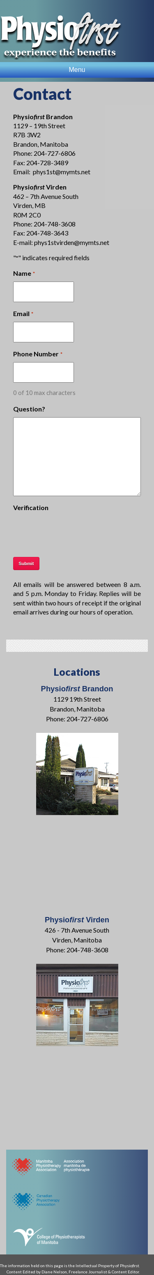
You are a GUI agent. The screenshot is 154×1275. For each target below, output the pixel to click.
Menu (77, 69)
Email (23, 314)
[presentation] (75, 532)
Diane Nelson (54, 1271)
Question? (29, 409)
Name (23, 273)
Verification (30, 507)
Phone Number (37, 354)
